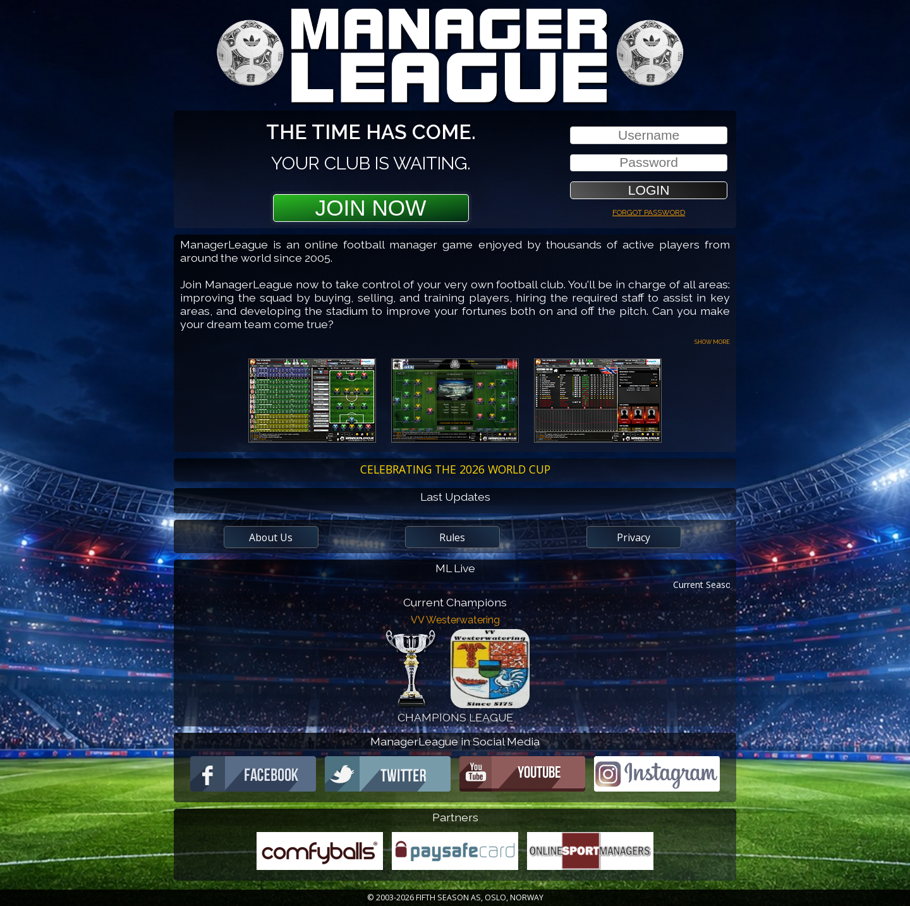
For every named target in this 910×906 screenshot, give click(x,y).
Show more (712, 341)
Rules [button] (452, 537)
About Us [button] (271, 537)
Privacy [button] (633, 537)
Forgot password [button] (648, 210)
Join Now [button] (371, 207)
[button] (648, 190)
